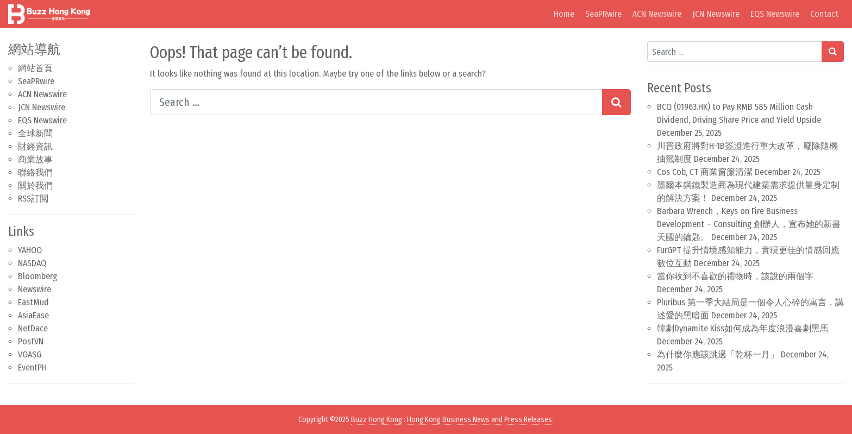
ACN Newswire (656, 14)
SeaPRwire (603, 14)
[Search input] (376, 102)
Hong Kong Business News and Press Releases (479, 419)
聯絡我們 (35, 172)
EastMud (33, 302)
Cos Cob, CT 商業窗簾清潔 (705, 172)
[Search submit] (616, 102)
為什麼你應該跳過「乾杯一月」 (718, 354)
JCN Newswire (716, 14)
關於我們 (35, 185)
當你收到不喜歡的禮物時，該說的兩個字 (735, 276)
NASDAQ (32, 263)
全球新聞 (35, 133)
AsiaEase (33, 315)
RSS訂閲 (33, 198)
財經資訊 (35, 146)
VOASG (29, 354)
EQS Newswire (774, 14)
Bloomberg (37, 276)
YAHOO (30, 250)
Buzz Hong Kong (376, 419)
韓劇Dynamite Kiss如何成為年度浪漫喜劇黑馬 (743, 328)
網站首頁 (35, 68)
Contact (824, 14)
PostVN (30, 341)
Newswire (34, 289)
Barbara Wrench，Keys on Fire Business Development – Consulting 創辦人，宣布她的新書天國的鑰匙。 (749, 224)
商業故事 (35, 159)
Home (564, 14)
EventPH (32, 367)
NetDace (33, 328)
